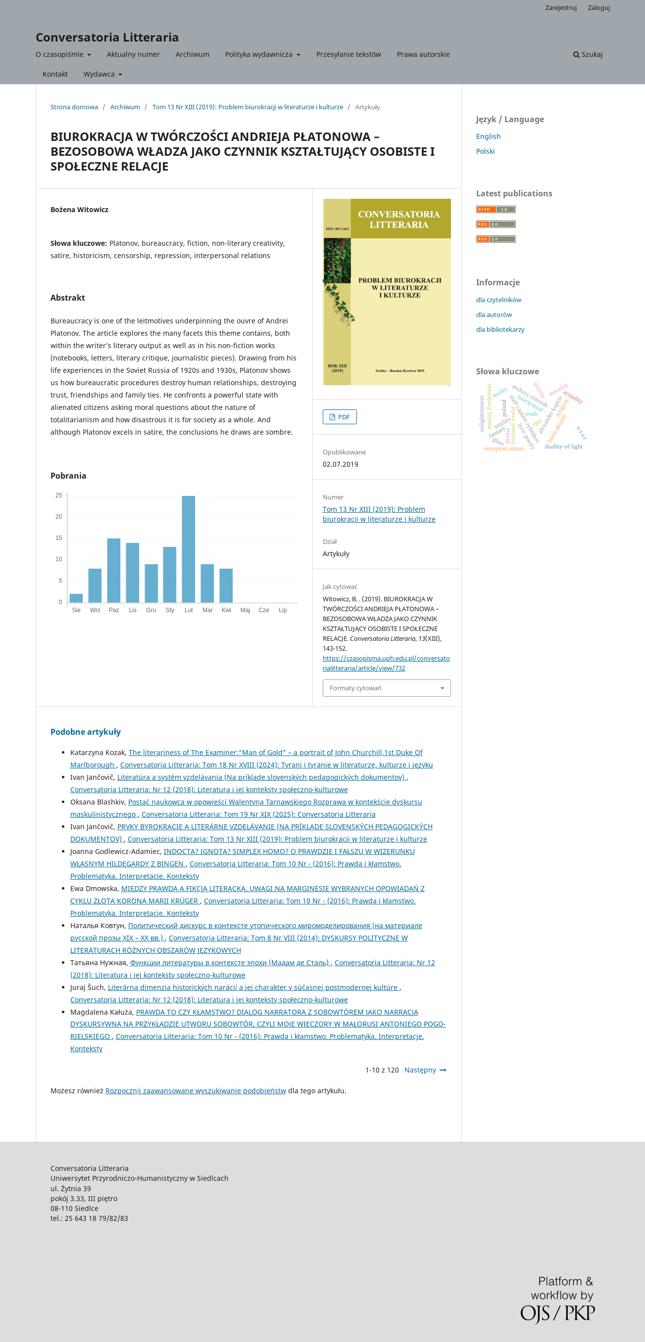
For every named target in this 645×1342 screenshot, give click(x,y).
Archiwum (192, 54)
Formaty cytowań (356, 687)
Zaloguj (599, 7)
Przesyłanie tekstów (348, 54)
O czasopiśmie (61, 54)
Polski (485, 151)
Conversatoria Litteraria (107, 37)
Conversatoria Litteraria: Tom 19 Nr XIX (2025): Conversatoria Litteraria (259, 814)
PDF (343, 416)
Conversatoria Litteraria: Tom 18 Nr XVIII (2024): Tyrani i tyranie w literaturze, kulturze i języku (276, 764)
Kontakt (55, 74)
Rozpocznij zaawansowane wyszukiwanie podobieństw (195, 1090)
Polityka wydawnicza (260, 54)
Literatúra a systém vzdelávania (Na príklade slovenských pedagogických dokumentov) (261, 777)
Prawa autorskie (423, 54)
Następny (420, 1069)
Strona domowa (74, 106)
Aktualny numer (133, 54)
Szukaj (588, 54)
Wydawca (100, 74)
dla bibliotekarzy (500, 329)
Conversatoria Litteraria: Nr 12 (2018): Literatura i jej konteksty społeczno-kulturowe (209, 789)
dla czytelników (498, 299)
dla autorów (494, 314)
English (488, 136)
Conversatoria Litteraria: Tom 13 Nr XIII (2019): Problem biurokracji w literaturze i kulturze (277, 839)
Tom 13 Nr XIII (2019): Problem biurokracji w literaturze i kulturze (247, 106)
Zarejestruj (561, 7)
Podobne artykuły (85, 731)
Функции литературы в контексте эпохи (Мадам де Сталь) (230, 962)
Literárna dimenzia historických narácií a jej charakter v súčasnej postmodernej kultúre (253, 987)
